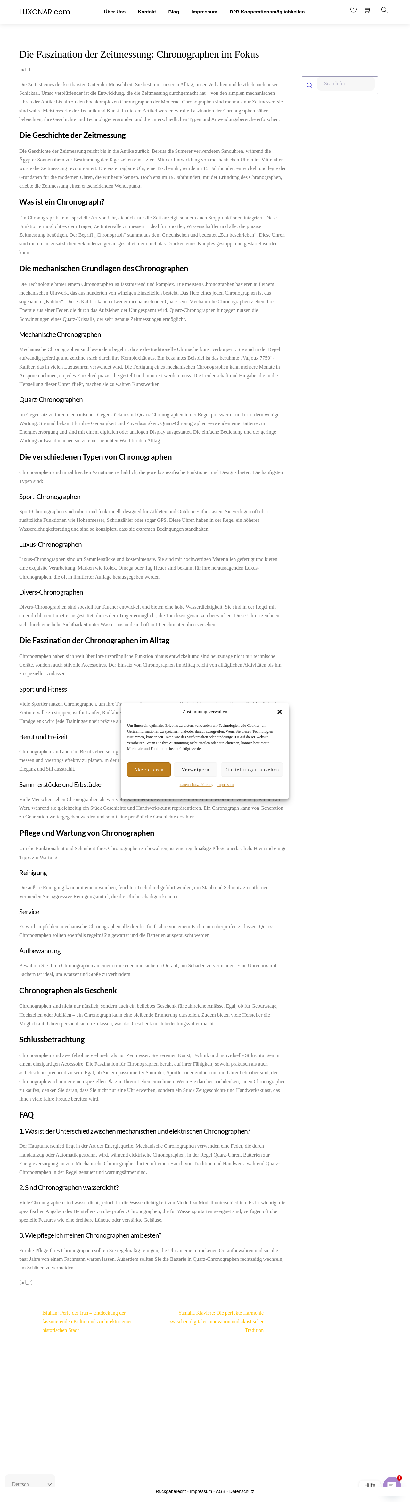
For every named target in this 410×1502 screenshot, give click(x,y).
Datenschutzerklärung (196, 785)
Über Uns (115, 11)
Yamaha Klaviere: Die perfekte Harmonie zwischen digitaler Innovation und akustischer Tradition (228, 1321)
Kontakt (147, 11)
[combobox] (342, 85)
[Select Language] (30, 1484)
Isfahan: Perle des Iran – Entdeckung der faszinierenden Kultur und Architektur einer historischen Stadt (75, 1321)
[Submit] (309, 85)
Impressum (225, 785)
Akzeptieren (149, 769)
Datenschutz (241, 1491)
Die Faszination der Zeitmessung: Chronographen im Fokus (139, 54)
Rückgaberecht (171, 1491)
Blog (173, 11)
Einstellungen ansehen (251, 769)
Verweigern (195, 769)
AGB (221, 1491)
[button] (279, 712)
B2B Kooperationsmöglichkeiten (267, 11)
